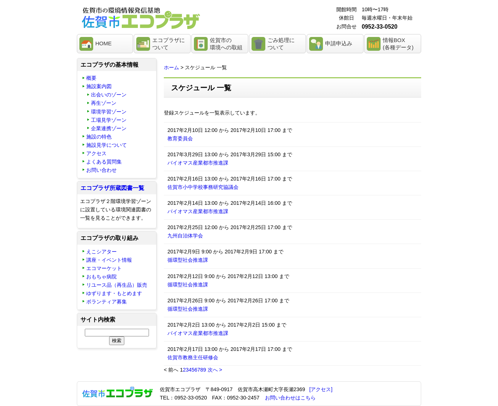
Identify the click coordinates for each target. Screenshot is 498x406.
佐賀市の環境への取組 (226, 43)
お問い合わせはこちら (290, 398)
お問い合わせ (101, 170)
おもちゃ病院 (101, 276)
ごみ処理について (281, 43)
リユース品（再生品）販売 (116, 285)
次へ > (215, 370)
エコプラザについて (168, 43)
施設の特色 (99, 137)
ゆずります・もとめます (114, 293)
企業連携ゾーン (108, 128)
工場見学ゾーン (108, 120)
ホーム (171, 67)
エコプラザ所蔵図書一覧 (112, 188)
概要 (91, 78)
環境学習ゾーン (108, 112)
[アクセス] (320, 389)
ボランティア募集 (106, 301)
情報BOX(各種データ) (398, 43)
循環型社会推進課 (187, 260)
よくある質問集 (104, 162)
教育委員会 (180, 138)
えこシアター (101, 251)
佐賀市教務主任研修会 (192, 357)
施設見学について (106, 145)
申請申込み (338, 43)
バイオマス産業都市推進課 (197, 163)
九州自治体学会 (185, 236)
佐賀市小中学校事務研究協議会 (202, 187)
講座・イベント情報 (109, 260)
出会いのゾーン (108, 95)
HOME (103, 43)
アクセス (96, 153)
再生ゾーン (103, 103)
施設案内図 (99, 86)
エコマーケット (104, 268)
